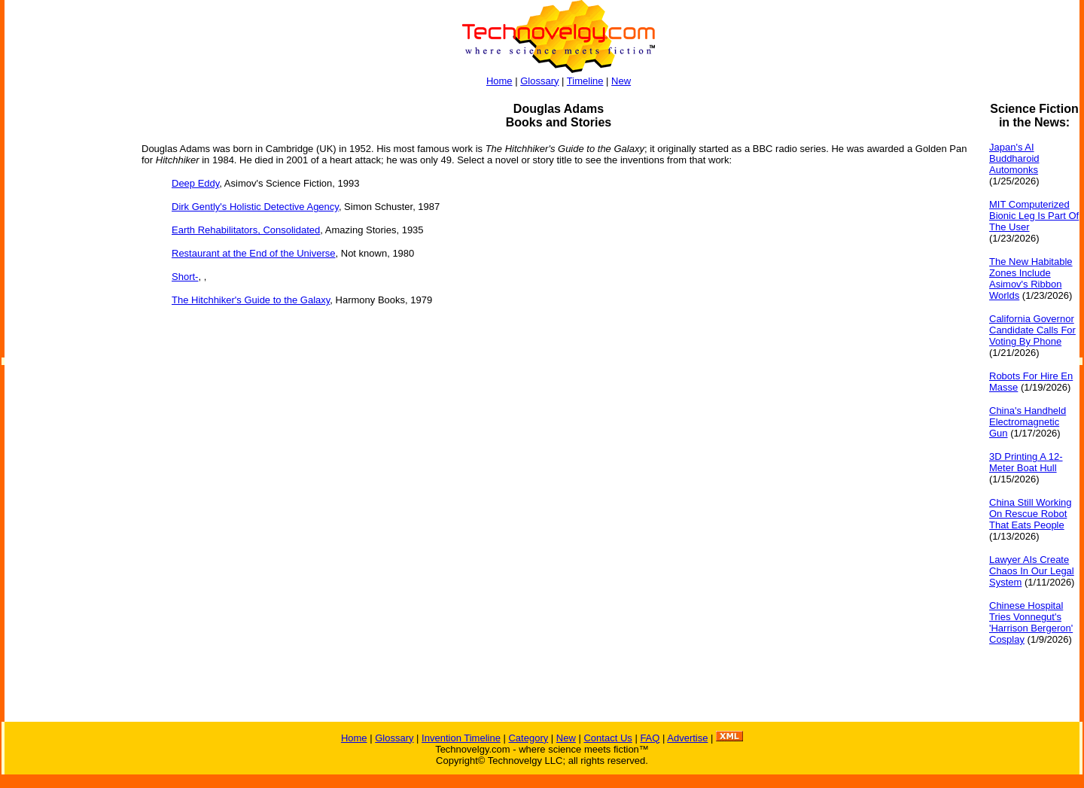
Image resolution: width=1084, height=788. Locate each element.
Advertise (687, 738)
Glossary (539, 81)
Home (499, 81)
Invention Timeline (461, 738)
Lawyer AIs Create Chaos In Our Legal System (1031, 571)
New (621, 81)
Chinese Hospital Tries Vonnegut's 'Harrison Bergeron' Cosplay (1031, 622)
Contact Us (607, 738)
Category (528, 738)
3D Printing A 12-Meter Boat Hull (1026, 462)
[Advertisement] (65, 328)
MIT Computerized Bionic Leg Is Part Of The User (1034, 216)
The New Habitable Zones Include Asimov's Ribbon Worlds (1031, 278)
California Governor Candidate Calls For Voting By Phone (1032, 330)
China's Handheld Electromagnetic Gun (1027, 422)
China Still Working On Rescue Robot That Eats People (1030, 514)
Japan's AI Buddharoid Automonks (1014, 158)
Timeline (585, 81)
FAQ (649, 738)
